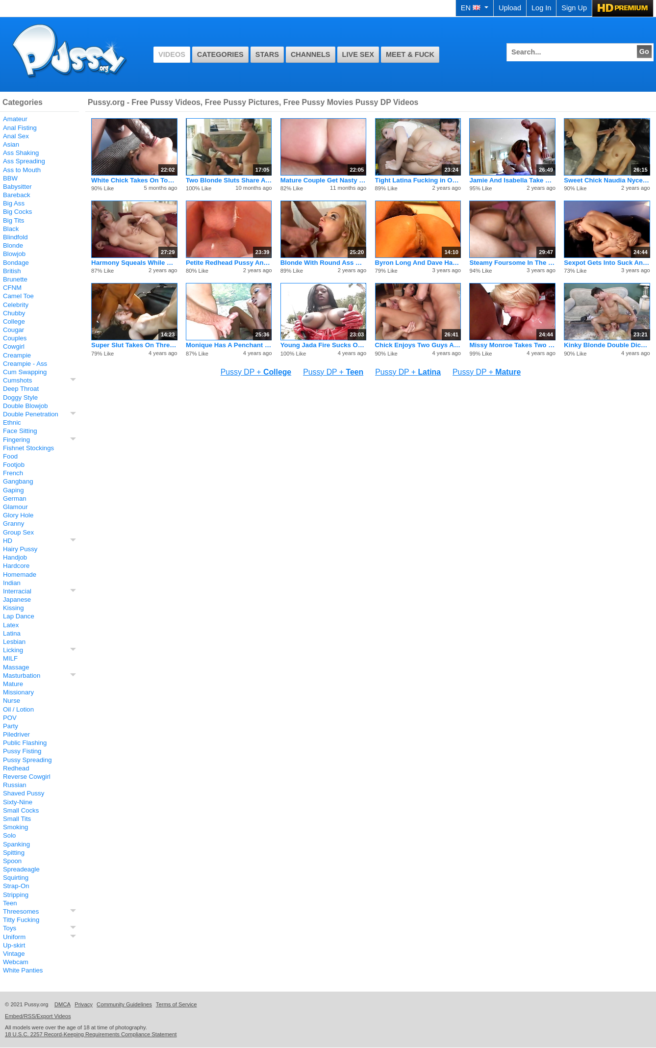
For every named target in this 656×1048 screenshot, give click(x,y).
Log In (541, 8)
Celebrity (15, 304)
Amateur (15, 119)
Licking (13, 650)
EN (474, 8)
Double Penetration (30, 414)
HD (7, 540)
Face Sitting (20, 431)
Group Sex (18, 532)
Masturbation (21, 675)
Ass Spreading (24, 161)
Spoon (12, 861)
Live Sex (358, 54)
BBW (10, 178)
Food (10, 456)
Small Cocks (21, 810)
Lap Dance (18, 616)
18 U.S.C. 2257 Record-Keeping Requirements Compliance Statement (91, 1034)
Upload (510, 8)
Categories (220, 54)
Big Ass (14, 203)
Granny (13, 523)
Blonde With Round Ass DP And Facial (323, 262)
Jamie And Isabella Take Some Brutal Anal (512, 180)
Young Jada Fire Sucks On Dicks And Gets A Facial (323, 345)
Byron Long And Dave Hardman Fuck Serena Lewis (418, 262)
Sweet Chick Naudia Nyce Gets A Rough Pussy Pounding (607, 180)
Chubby (14, 313)
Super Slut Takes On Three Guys (134, 345)
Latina (12, 633)
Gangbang (18, 481)
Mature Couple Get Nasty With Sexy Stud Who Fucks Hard (323, 180)
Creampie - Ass (25, 363)
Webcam (15, 962)
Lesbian (14, 641)
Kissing (13, 608)
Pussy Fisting (22, 751)
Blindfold (15, 237)
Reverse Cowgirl (26, 776)
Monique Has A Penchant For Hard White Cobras (229, 345)
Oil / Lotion (18, 709)
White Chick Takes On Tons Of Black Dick (134, 180)
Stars (267, 54)
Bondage (16, 262)
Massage (16, 667)
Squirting (15, 877)
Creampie (17, 355)
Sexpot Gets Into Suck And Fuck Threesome (607, 262)
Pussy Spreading (27, 760)
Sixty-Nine (17, 802)
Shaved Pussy (23, 793)
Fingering (16, 439)
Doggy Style (20, 397)
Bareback (16, 195)
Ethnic (12, 422)
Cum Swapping (25, 372)
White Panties (23, 970)
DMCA (62, 1004)
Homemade (19, 574)
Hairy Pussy (20, 549)
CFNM (12, 287)
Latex (11, 625)
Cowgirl (14, 346)
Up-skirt (14, 945)
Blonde (13, 245)
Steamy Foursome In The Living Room (512, 262)
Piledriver (16, 734)
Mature (13, 684)
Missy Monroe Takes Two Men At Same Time (512, 345)
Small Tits (17, 818)
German (14, 498)
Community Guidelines (124, 1004)
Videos (171, 54)
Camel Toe (18, 296)
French (13, 473)
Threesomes (21, 911)
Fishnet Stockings (28, 448)
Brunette (15, 279)
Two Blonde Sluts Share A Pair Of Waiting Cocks (229, 180)
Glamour (15, 507)
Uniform (14, 937)
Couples (14, 338)
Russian (14, 785)
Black (11, 228)
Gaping (13, 490)
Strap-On (16, 886)
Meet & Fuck (410, 54)
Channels (310, 54)
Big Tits (13, 220)
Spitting (14, 852)
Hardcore (16, 565)
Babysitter (17, 186)
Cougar (13, 329)
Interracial (17, 591)
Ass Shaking (21, 152)
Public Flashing (25, 742)
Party (10, 726)
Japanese (17, 599)
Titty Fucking (21, 919)
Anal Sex (16, 136)
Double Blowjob (25, 405)
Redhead (16, 768)
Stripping (15, 894)
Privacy (84, 1004)
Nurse (11, 700)
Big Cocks (17, 211)
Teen (10, 903)
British (12, 271)
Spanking (16, 844)
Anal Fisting (20, 127)
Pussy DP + (256, 372)
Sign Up (574, 8)
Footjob (14, 464)
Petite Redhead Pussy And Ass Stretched (229, 262)
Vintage (14, 953)
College (14, 321)
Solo (9, 835)
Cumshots (17, 380)
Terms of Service (176, 1004)
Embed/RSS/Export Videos (38, 1016)
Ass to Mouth (22, 170)
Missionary (18, 692)
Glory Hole (18, 515)
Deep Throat (21, 388)
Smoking (15, 827)
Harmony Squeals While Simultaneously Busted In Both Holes (134, 262)
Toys (9, 928)
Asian (11, 144)
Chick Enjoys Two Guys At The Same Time (418, 345)
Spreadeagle (21, 869)
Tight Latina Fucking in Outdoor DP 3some (418, 180)
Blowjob (14, 253)
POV (10, 717)
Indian (12, 583)
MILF (10, 658)
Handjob (15, 557)
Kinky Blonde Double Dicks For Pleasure (607, 345)
